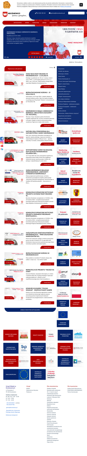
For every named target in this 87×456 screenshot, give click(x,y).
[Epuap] (2, 149)
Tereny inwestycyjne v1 (64, 78)
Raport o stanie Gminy (63, 84)
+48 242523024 (10, 403)
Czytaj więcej (47, 86)
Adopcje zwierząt (51, 416)
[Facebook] (2, 138)
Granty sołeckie (62, 110)
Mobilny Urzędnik (51, 388)
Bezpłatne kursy (51, 404)
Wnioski (49, 400)
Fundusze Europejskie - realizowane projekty (67, 107)
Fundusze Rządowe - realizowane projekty (68, 104)
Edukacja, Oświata (51, 421)
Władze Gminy (62, 86)
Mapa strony (50, 442)
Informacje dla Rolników (53, 409)
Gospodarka (61, 68)
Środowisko (50, 411)
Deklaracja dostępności (12, 415)
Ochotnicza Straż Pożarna (64, 118)
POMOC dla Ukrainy (63, 71)
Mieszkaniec (53, 22)
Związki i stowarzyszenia (64, 96)
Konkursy (49, 398)
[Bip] (2, 145)
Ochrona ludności (51, 412)
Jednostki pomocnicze (63, 94)
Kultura (49, 405)
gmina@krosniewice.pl (11, 407)
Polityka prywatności (52, 438)
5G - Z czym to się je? (52, 392)
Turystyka (35, 22)
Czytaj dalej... (35, 53)
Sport (48, 435)
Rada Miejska (61, 89)
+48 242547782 (10, 404)
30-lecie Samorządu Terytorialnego (67, 81)
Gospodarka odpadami (52, 402)
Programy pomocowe (52, 407)
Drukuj (52, 67)
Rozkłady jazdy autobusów (53, 390)
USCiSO (49, 419)
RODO (28, 388)
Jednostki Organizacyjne (64, 91)
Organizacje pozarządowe (64, 115)
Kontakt (73, 22)
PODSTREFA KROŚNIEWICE (75, 390)
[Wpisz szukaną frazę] (76, 13)
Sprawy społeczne (51, 417)
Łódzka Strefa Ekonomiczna (74, 388)
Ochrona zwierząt (51, 414)
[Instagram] (2, 142)
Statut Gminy (61, 76)
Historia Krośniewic (63, 121)
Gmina (27, 22)
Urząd (44, 22)
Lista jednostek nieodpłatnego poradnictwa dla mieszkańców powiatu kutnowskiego (54, 431)
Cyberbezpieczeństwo (52, 393)
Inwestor (64, 22)
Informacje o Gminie (63, 73)
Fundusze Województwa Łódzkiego (67, 101)
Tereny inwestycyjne (73, 392)
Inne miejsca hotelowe (63, 99)
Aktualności (18, 22)
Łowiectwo (50, 436)
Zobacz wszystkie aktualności (30, 310)
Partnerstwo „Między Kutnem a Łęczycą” (68, 113)
